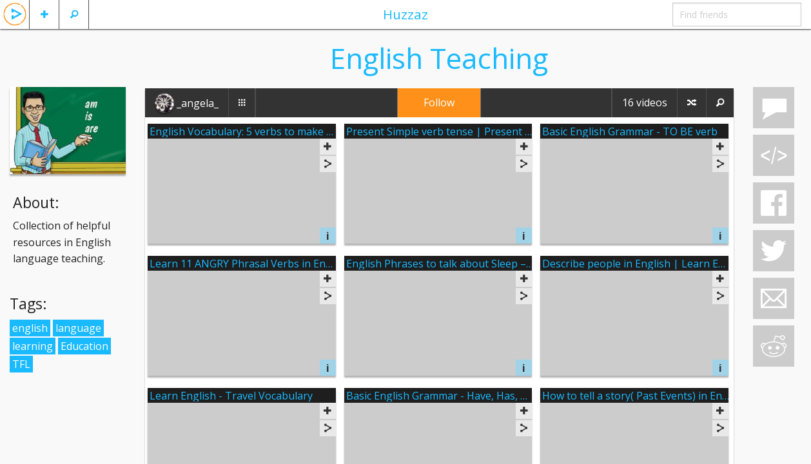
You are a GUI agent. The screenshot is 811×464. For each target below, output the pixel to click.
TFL (21, 364)
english (30, 328)
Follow (439, 102)
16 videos (644, 102)
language (78, 328)
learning (32, 346)
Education (84, 346)
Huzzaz (405, 14)
